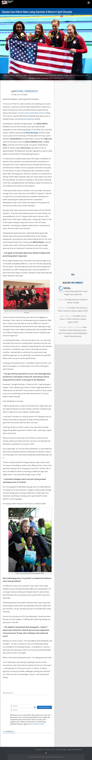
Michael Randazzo (25, 91)
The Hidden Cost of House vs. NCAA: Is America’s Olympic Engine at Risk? (73, 319)
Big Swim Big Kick (27, 119)
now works (16, 358)
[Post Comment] (44, 707)
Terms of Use (39, 724)
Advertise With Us (74, 749)
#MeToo (16, 104)
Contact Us (39, 749)
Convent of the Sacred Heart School (31, 113)
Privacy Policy (61, 749)
